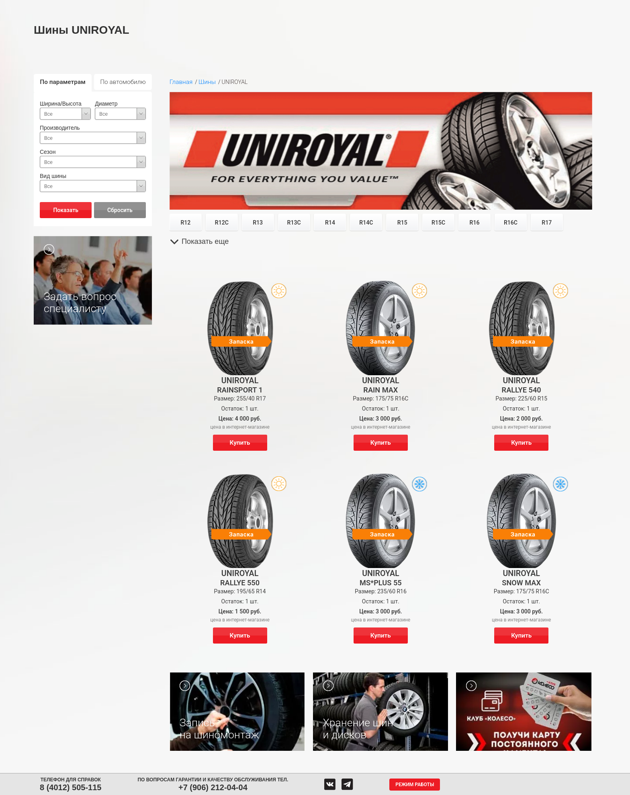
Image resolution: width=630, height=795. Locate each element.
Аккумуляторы (229, 7)
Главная (181, 82)
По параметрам (63, 82)
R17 (547, 222)
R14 (330, 222)
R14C (366, 222)
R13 (258, 222)
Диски (183, 7)
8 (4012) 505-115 (70, 787)
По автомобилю (123, 82)
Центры (316, 7)
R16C (511, 222)
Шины (145, 7)
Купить (240, 442)
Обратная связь (360, 7)
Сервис (275, 7)
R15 (402, 222)
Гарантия (458, 7)
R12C (222, 222)
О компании (410, 7)
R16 (475, 222)
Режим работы (414, 784)
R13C (294, 222)
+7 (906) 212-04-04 (213, 787)
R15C (438, 222)
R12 (185, 222)
